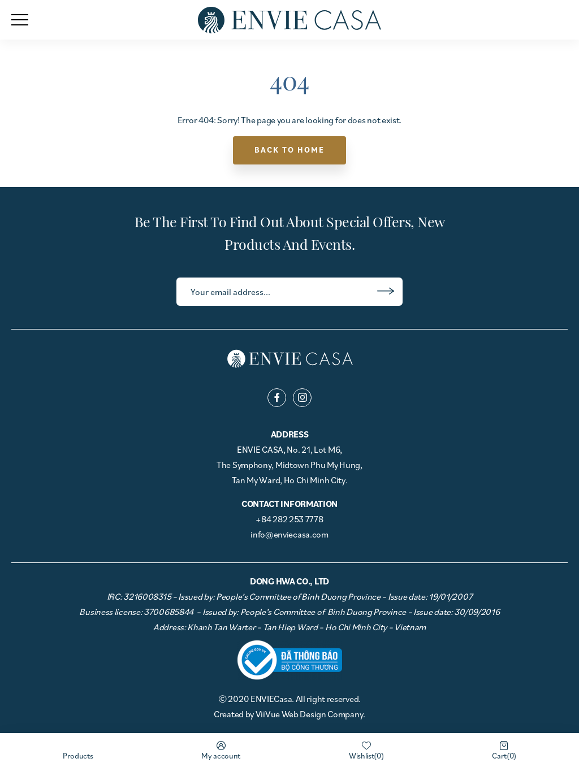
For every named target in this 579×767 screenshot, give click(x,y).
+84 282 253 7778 (289, 519)
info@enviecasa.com (289, 534)
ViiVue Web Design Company (310, 714)
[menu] (19, 19)
